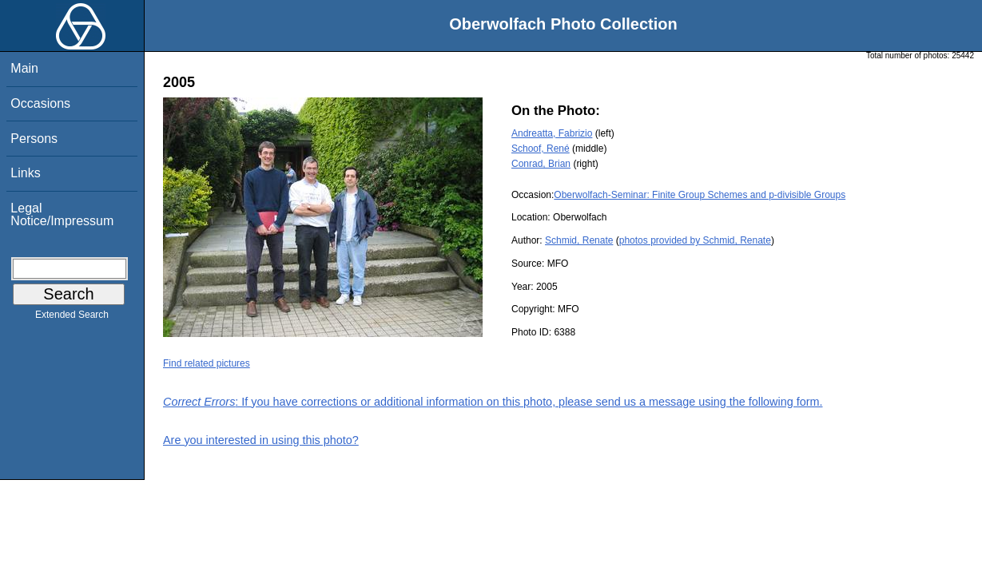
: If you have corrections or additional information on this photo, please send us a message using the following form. (493, 401)
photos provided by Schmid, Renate (695, 240)
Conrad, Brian (541, 163)
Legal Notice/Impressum (61, 214)
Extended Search (72, 318)
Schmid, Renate (579, 240)
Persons (34, 138)
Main (24, 68)
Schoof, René (540, 148)
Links (25, 173)
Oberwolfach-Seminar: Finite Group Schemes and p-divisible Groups (699, 194)
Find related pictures (206, 363)
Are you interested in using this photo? (261, 440)
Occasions (40, 103)
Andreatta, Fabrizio (551, 133)
